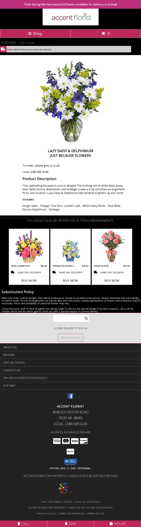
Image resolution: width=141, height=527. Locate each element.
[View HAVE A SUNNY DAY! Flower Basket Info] (29, 247)
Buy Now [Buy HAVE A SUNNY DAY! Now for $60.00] (29, 280)
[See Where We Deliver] (70, 337)
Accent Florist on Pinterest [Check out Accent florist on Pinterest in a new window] (45, 476)
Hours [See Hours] (117, 523)
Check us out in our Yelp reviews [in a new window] (92, 476)
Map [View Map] (70, 523)
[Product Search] (71, 318)
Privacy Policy (46, 513)
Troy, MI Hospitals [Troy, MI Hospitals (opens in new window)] (87, 501)
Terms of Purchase (71, 513)
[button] (70, 462)
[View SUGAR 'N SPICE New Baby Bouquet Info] (112, 247)
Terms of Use (95, 513)
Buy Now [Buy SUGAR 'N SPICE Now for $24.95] (111, 280)
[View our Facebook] (70, 398)
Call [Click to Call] (23, 523)
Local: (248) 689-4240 (35, 172)
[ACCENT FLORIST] (71, 24)
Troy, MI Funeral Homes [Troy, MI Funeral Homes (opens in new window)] (57, 501)
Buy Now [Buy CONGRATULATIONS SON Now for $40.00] (70, 280)
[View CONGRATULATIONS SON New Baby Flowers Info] (71, 247)
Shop (35, 33)
